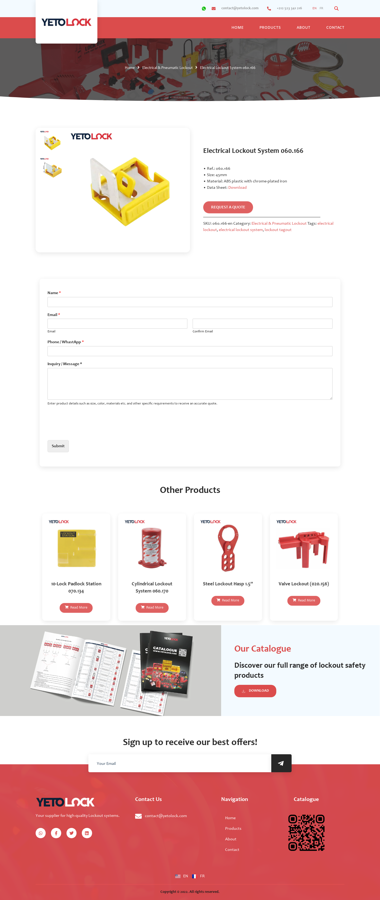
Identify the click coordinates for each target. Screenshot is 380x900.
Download (237, 188)
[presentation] (88, 431)
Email (54, 315)
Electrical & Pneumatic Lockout (167, 68)
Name (54, 293)
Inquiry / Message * (65, 364)
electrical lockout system (241, 230)
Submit (58, 446)
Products (270, 27)
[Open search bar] (337, 8)
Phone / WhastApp (66, 342)
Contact (335, 27)
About (303, 27)
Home (237, 27)
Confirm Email (203, 331)
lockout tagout (278, 230)
